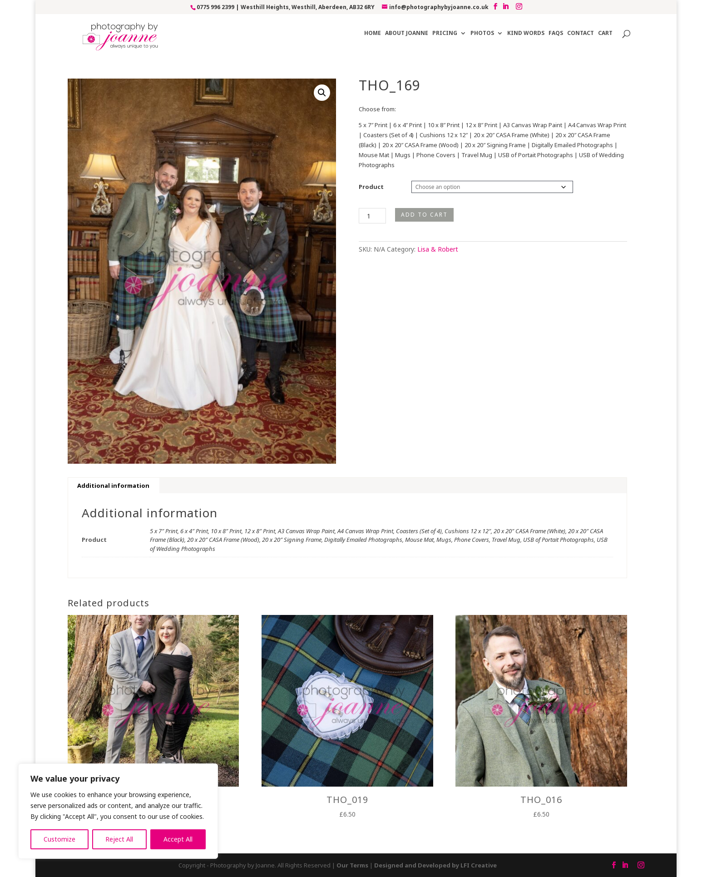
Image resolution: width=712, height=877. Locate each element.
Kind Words (525, 33)
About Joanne (406, 33)
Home (372, 33)
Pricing (444, 33)
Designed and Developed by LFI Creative (435, 865)
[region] (118, 811)
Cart (605, 33)
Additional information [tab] (113, 485)
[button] (322, 92)
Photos (482, 33)
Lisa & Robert (437, 249)
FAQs (556, 33)
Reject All (119, 839)
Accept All (178, 839)
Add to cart (424, 214)
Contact (580, 33)
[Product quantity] (372, 215)
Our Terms (352, 865)
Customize (59, 839)
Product (371, 187)
